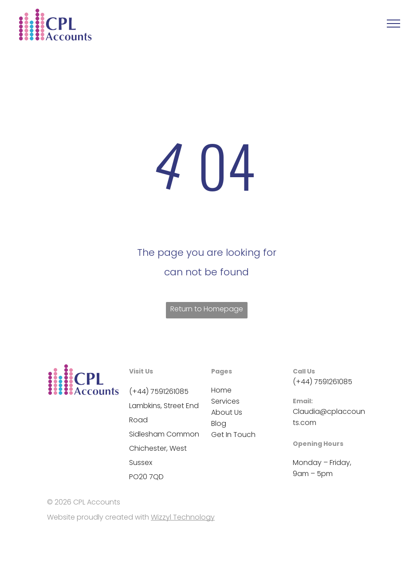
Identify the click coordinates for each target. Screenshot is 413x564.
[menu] (393, 23)
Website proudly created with (98, 517)
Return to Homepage (206, 309)
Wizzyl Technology (183, 517)
